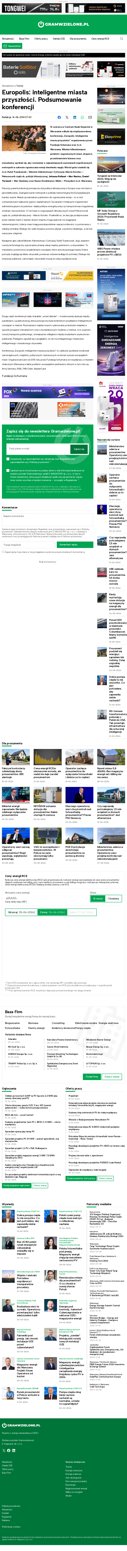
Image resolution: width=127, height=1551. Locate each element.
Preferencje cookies (11, 1527)
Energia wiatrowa (108, 1023)
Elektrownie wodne (86, 1023)
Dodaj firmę (92, 1076)
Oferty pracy (41, 38)
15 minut (98, 898)
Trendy (19, 85)
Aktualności (8, 85)
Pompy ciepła (82, 1028)
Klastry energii (36, 1028)
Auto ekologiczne (74, 1478)
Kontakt (5, 1513)
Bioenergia (70, 1485)
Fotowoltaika (12, 1028)
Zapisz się (79, 449)
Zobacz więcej (111, 1076)
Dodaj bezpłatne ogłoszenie (17, 1185)
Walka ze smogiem (74, 1492)
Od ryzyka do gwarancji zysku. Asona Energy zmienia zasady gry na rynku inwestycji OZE (44, 55)
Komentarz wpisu (68, 544)
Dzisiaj (52, 912)
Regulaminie (52, 492)
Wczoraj (21, 912)
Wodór (69, 1496)
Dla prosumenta (78, 38)
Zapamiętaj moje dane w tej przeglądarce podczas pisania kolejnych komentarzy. (45, 552)
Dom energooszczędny (76, 1481)
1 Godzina (113, 898)
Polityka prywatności (11, 1506)
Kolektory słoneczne (63, 1028)
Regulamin (43, 529)
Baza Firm (24, 38)
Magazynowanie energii (76, 1488)
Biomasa (33, 1023)
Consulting (58, 1023)
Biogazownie (12, 1023)
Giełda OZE (59, 38)
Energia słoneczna (74, 1470)
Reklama (6, 1520)
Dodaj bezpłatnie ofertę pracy (81, 1178)
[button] (121, 39)
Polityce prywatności (71, 492)
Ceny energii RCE (100, 38)
